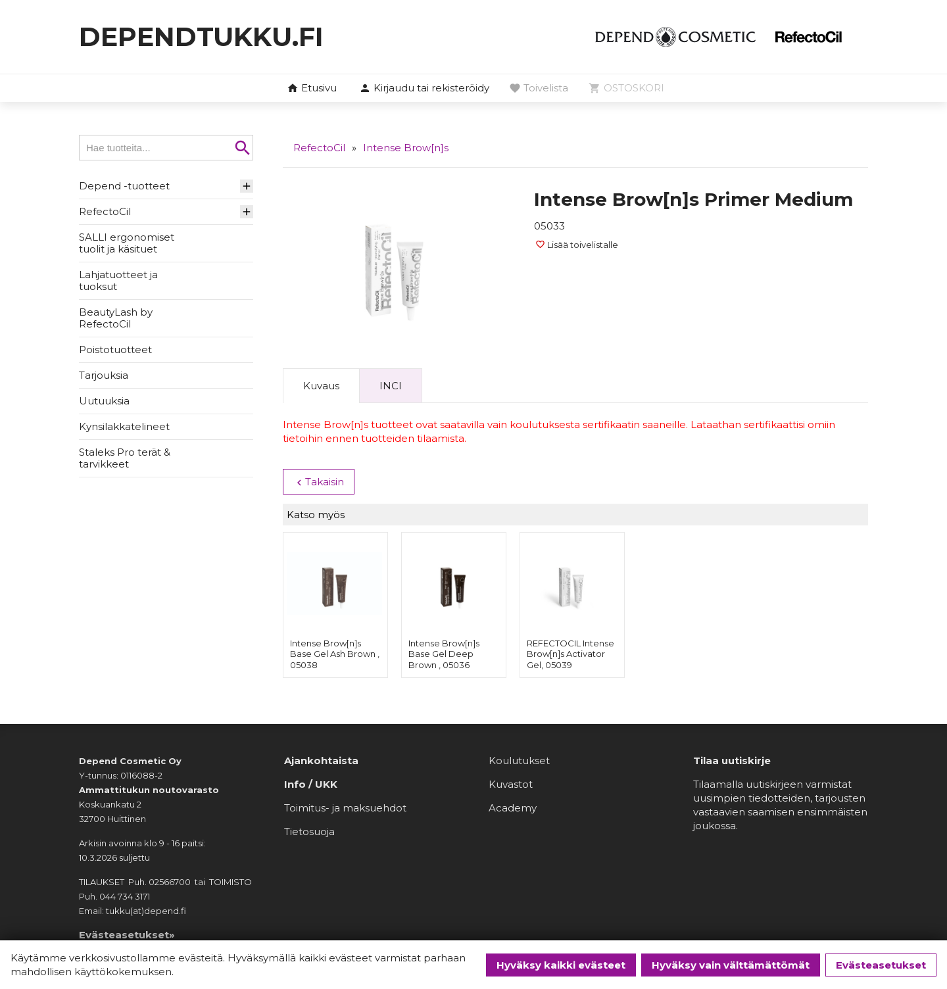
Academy (513, 808)
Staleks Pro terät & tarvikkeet (124, 458)
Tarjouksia (103, 375)
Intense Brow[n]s (406, 147)
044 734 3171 (124, 896)
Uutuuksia (104, 401)
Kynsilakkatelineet (124, 426)
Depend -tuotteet (124, 186)
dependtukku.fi (201, 36)
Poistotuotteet (115, 349)
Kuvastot (511, 784)
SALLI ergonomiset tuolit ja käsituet (126, 243)
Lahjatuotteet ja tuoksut (118, 280)
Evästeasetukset (881, 965)
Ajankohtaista (321, 760)
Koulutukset (519, 760)
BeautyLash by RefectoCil (116, 318)
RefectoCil (105, 211)
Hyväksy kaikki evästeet (561, 965)
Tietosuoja (309, 831)
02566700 (170, 882)
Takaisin (318, 482)
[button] (424, 89)
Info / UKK (310, 784)
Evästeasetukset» (127, 935)
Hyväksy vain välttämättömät (731, 965)
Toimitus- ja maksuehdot (345, 808)
